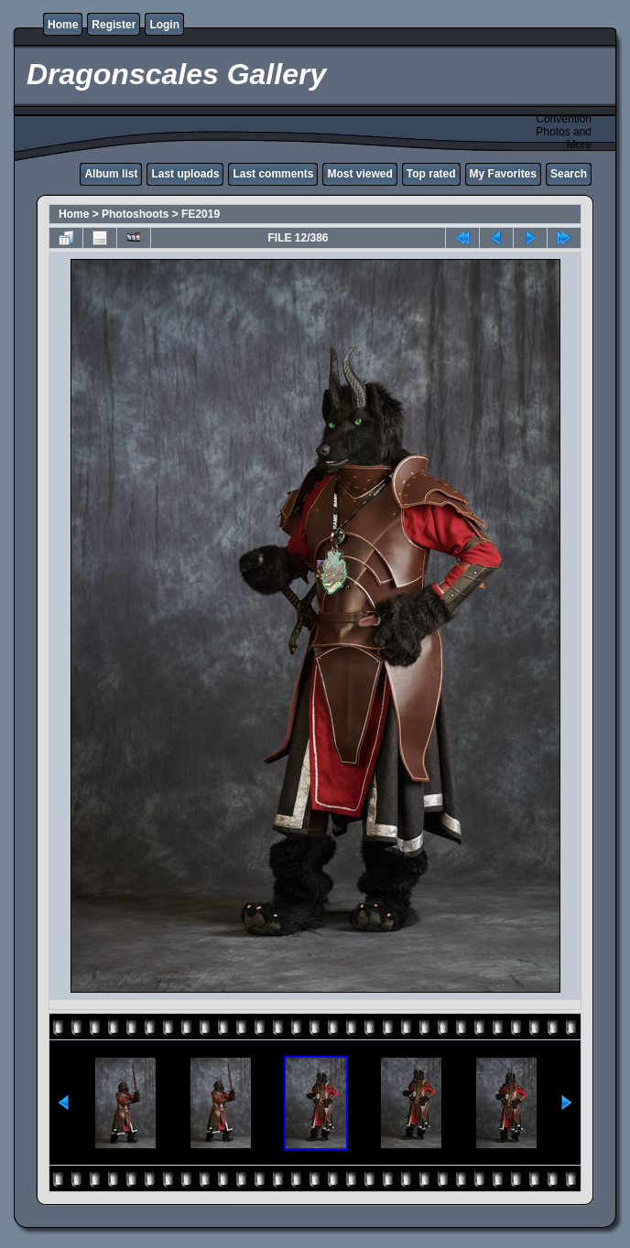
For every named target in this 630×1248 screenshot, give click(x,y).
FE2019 (200, 214)
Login (164, 24)
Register (114, 24)
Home (63, 24)
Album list (110, 173)
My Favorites (503, 173)
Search (568, 173)
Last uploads (185, 173)
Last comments (273, 173)
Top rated (431, 173)
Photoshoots (135, 214)
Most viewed (359, 173)
